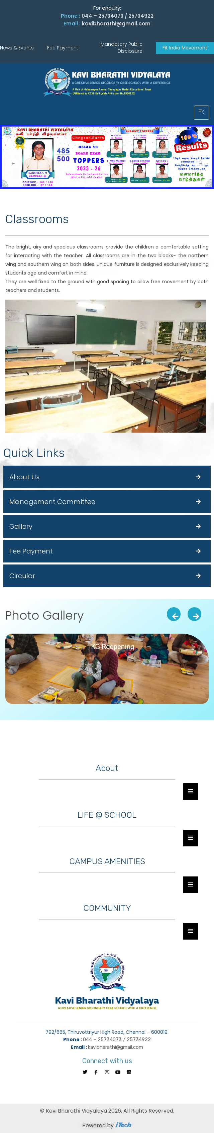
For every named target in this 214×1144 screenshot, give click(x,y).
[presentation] (174, 614)
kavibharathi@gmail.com (116, 23)
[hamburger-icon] (201, 113)
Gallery (20, 526)
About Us (24, 477)
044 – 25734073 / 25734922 (117, 15)
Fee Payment (31, 551)
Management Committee (52, 501)
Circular (22, 576)
